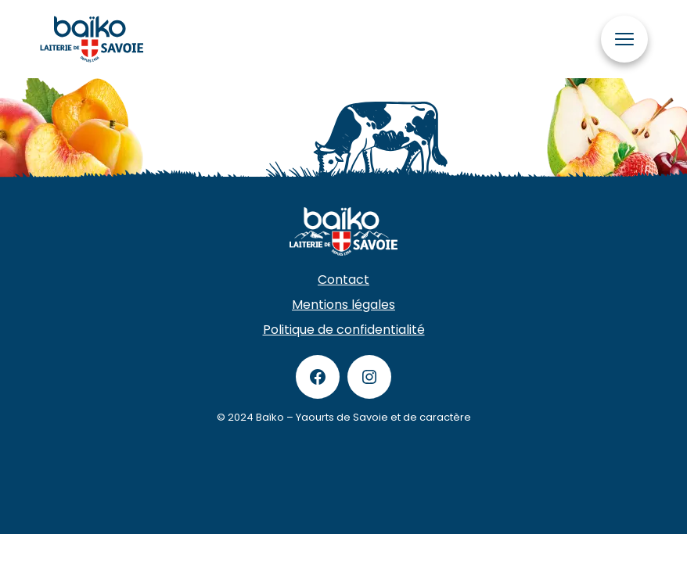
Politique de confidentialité (344, 330)
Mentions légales (343, 305)
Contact (343, 280)
